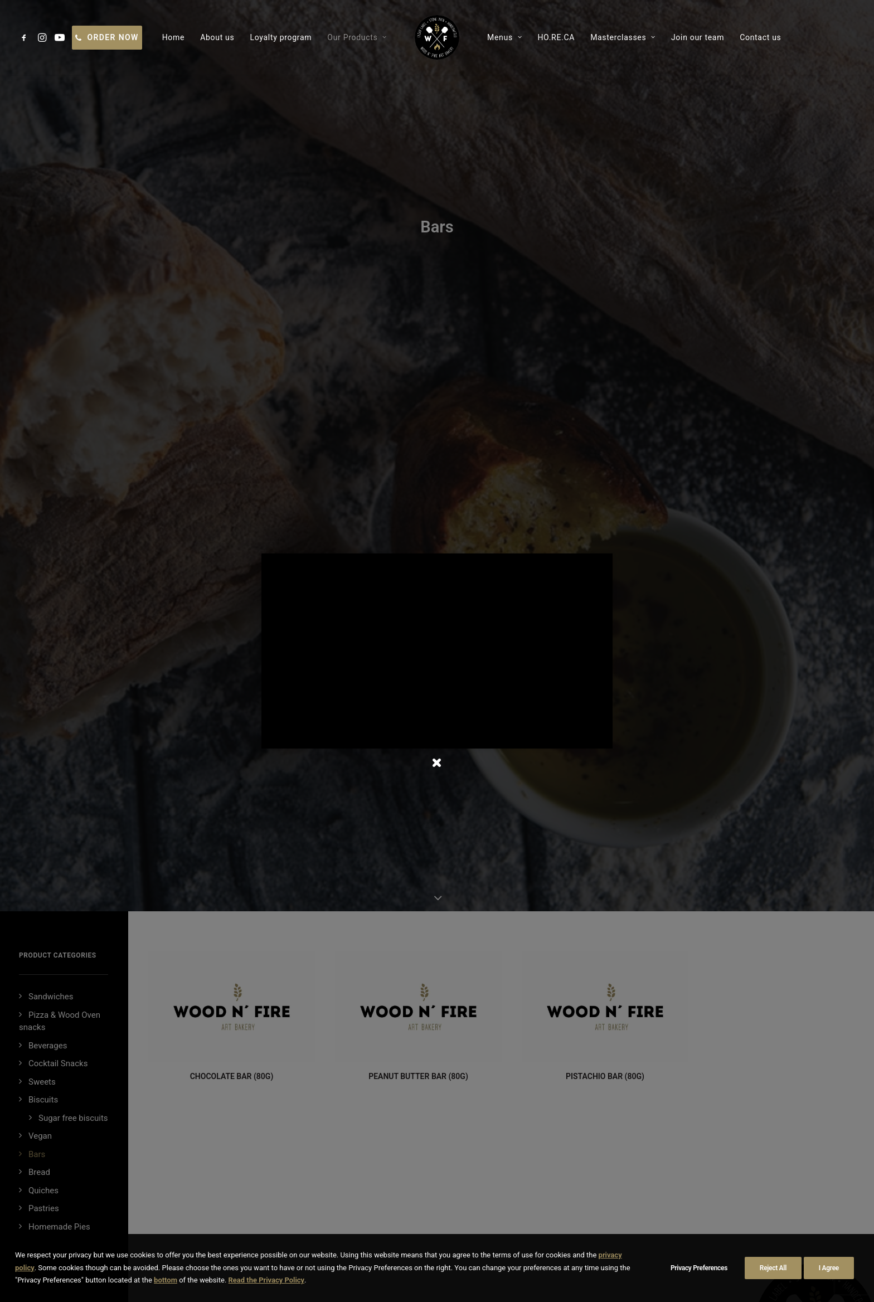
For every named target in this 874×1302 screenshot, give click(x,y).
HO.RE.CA (556, 37)
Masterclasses (623, 37)
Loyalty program (281, 37)
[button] (26, 37)
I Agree (829, 1268)
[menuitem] (26, 37)
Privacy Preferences (699, 1268)
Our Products (357, 37)
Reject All (773, 1268)
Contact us (760, 37)
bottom (165, 1280)
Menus (504, 37)
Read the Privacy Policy (267, 1280)
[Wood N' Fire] (437, 37)
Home (173, 37)
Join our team (697, 37)
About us (217, 37)
